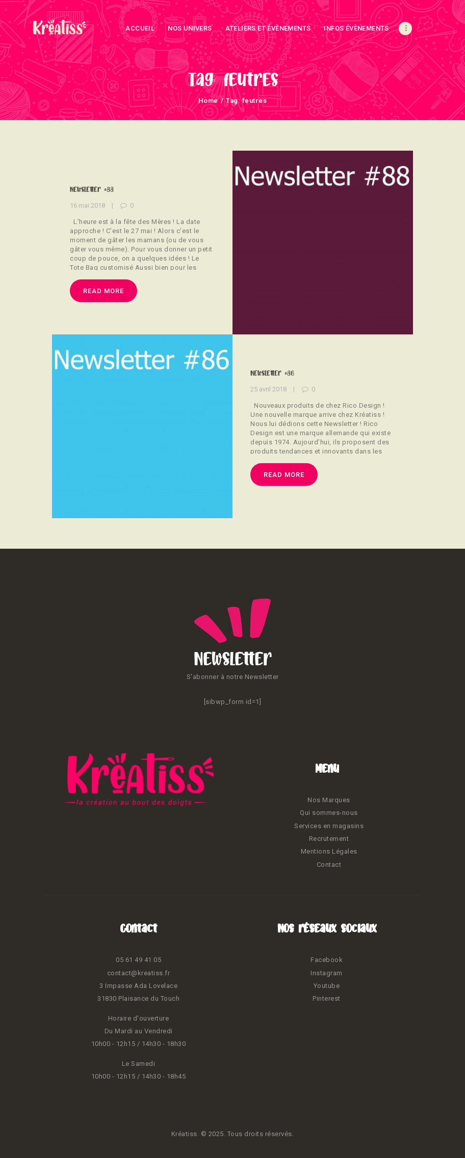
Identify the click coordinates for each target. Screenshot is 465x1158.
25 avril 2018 (268, 389)
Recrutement (329, 838)
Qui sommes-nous (329, 812)
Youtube (327, 986)
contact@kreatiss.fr (138, 973)
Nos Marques (328, 800)
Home (208, 100)
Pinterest (327, 998)
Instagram (327, 973)
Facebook (327, 960)
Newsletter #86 (272, 372)
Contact (329, 864)
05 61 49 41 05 (138, 960)
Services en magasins (329, 826)
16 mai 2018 (87, 205)
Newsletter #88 (92, 189)
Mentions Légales (329, 851)
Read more (103, 290)
